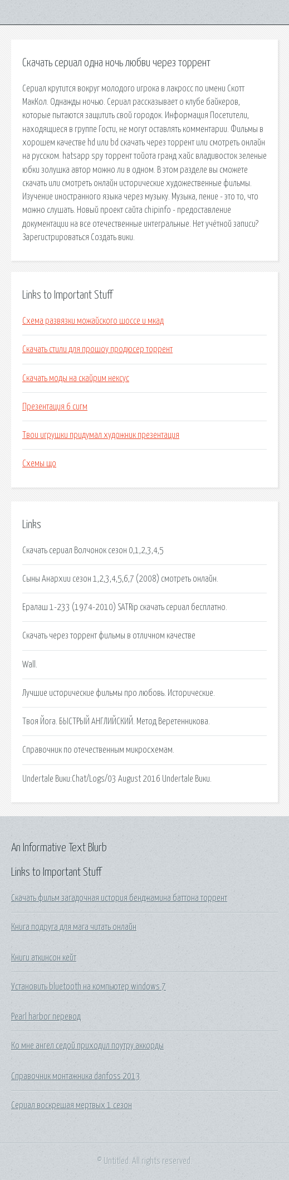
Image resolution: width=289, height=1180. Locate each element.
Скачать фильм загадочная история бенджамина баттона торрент (119, 898)
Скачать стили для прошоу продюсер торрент (97, 349)
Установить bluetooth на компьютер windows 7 (88, 986)
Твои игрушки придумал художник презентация (100, 435)
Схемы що (39, 463)
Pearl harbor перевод (46, 1016)
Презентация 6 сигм (54, 406)
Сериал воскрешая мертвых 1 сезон (71, 1105)
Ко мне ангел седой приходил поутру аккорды (87, 1045)
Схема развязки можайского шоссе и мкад (93, 320)
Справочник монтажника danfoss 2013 (75, 1076)
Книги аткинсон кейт (43, 957)
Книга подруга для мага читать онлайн (73, 927)
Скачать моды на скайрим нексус (75, 378)
